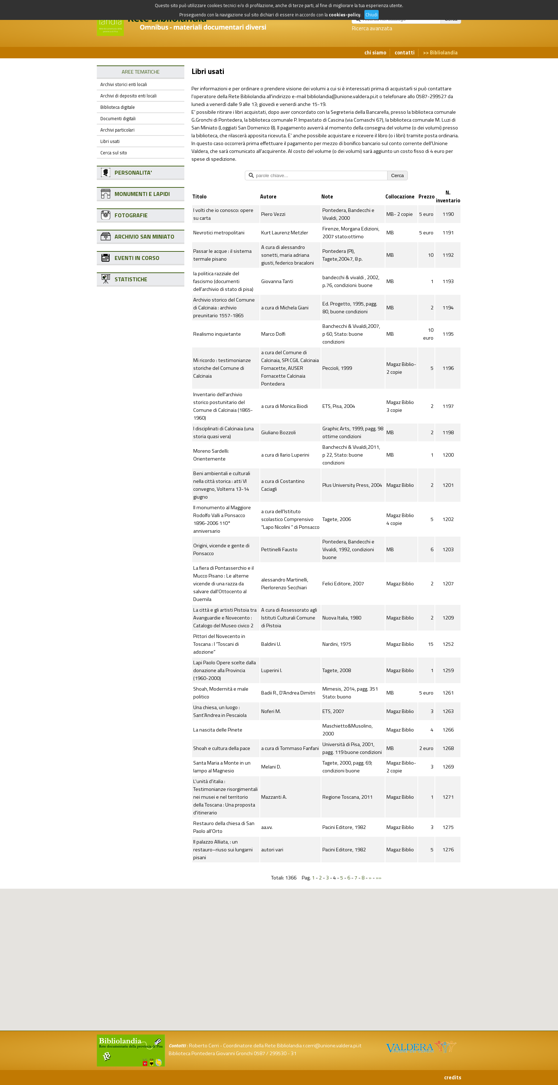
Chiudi (371, 14)
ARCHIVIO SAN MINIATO (144, 236)
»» (378, 878)
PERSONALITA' (133, 172)
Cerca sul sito (113, 152)
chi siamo (375, 53)
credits (452, 1077)
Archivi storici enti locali (123, 84)
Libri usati (110, 141)
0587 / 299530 (270, 1053)
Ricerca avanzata (372, 28)
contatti (405, 53)
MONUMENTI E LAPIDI (142, 194)
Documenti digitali (118, 118)
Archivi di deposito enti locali (128, 95)
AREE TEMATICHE (141, 72)
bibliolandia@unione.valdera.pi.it (342, 96)
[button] (284, 925)
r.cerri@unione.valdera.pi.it (332, 1045)
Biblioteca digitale (117, 107)
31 (293, 1053)
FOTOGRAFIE (131, 215)
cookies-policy (344, 14)
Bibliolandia (444, 53)
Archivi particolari (117, 129)
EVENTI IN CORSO (137, 258)
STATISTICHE (131, 279)
